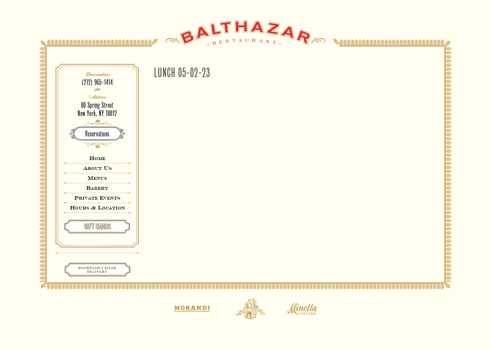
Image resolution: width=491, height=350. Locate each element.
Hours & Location (97, 207)
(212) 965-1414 (97, 82)
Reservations (97, 134)
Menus (97, 178)
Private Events (97, 198)
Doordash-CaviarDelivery (97, 270)
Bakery (97, 188)
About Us (97, 168)
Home (97, 158)
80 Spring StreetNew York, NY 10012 (97, 109)
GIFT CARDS (97, 226)
